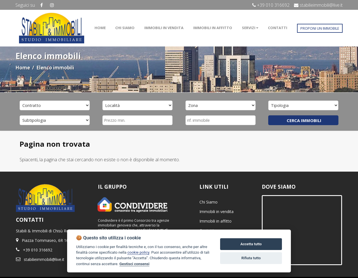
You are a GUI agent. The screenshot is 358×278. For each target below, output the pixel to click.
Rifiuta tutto (251, 258)
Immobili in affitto (215, 221)
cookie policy (138, 252)
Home (22, 67)
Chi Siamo (208, 202)
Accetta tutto (251, 244)
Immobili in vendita (216, 211)
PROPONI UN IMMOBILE (319, 28)
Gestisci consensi (134, 263)
